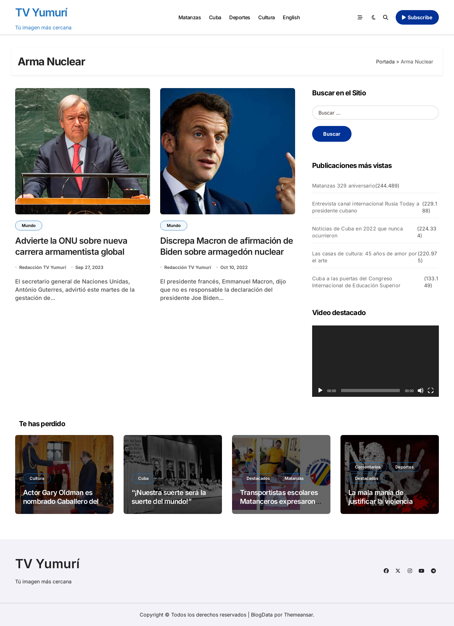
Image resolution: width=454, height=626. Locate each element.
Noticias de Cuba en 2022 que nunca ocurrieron (357, 232)
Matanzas (189, 17)
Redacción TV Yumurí (42, 267)
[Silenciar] (420, 390)
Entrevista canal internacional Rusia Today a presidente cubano (365, 207)
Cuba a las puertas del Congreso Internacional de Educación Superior (356, 282)
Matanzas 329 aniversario (343, 185)
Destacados (258, 478)
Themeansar (298, 614)
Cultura (266, 17)
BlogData (262, 614)
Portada (385, 61)
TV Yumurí (41, 12)
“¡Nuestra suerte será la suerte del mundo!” (168, 497)
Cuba (215, 17)
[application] (375, 361)
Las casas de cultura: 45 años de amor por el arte (364, 257)
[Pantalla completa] (431, 390)
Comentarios (368, 466)
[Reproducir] (320, 390)
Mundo (29, 225)
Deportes (239, 17)
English (291, 17)
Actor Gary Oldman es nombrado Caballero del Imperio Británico (61, 501)
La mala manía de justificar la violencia (380, 497)
